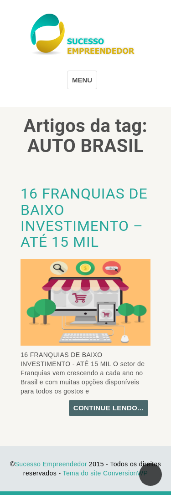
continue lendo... (108, 408)
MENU (82, 80)
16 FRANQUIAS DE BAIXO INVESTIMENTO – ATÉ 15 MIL (84, 217)
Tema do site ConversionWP (105, 473)
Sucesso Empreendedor (51, 464)
